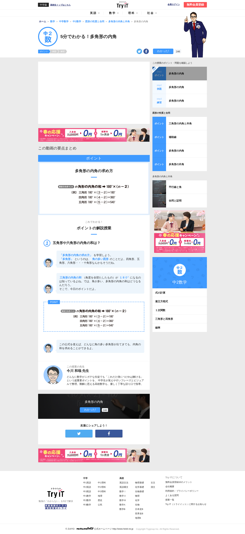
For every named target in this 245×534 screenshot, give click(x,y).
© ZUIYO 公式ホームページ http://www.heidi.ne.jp (99, 528)
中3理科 (102, 491)
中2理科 (102, 487)
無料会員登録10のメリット (178, 482)
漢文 (153, 487)
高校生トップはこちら (60, 5)
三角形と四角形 (164, 318)
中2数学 (87, 500)
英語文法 (123, 482)
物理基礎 (139, 482)
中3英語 (87, 491)
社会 (150, 13)
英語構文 (123, 487)
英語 (93, 13)
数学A (122, 504)
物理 (137, 496)
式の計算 (160, 292)
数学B (122, 509)
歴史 (100, 500)
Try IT (122, 5)
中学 (85, 478)
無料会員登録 (195, 4)
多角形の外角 (176, 164)
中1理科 (102, 482)
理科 (131, 13)
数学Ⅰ (122, 491)
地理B (138, 518)
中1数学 (87, 496)
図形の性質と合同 (161, 113)
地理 (100, 496)
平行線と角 (175, 187)
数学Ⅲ (122, 500)
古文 (153, 482)
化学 (137, 500)
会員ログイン (174, 4)
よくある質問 (172, 495)
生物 (137, 504)
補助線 (172, 137)
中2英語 (87, 487)
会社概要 (169, 486)
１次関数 (160, 310)
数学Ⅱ (122, 496)
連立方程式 (161, 301)
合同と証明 (175, 200)
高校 (121, 478)
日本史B (139, 509)
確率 (157, 327)
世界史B (139, 513)
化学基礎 (139, 487)
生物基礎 (139, 491)
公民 (100, 504)
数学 (112, 13)
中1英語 (87, 482)
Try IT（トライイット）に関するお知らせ (185, 504)
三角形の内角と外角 (180, 123)
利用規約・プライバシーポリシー (182, 491)
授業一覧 (169, 499)
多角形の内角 (176, 73)
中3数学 (87, 504)
